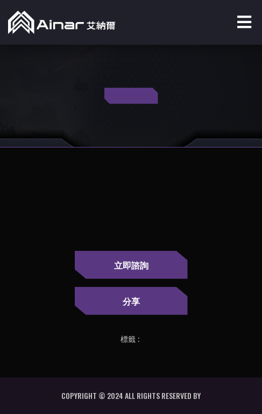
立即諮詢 (131, 264)
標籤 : (130, 339)
